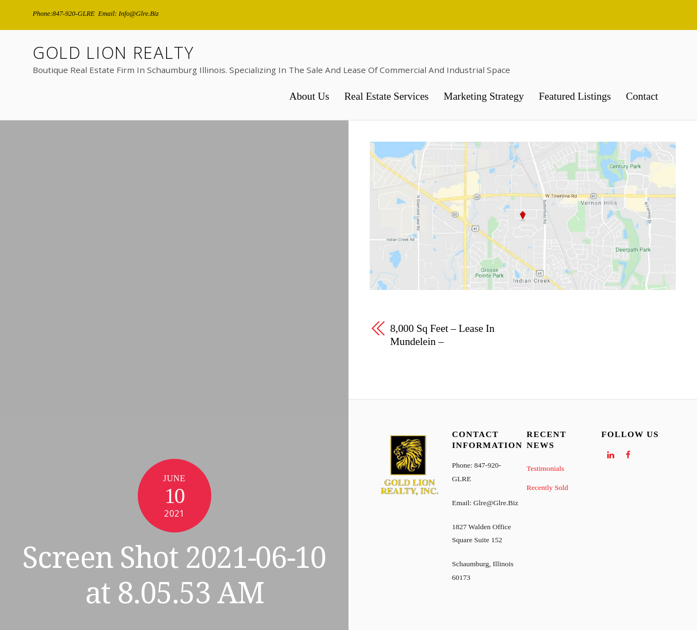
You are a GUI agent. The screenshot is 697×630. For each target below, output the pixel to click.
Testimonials (545, 468)
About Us (309, 96)
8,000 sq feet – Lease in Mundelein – (442, 335)
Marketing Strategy (484, 96)
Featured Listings (575, 96)
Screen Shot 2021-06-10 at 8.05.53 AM (174, 575)
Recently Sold (547, 487)
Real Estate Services (386, 96)
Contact (642, 96)
